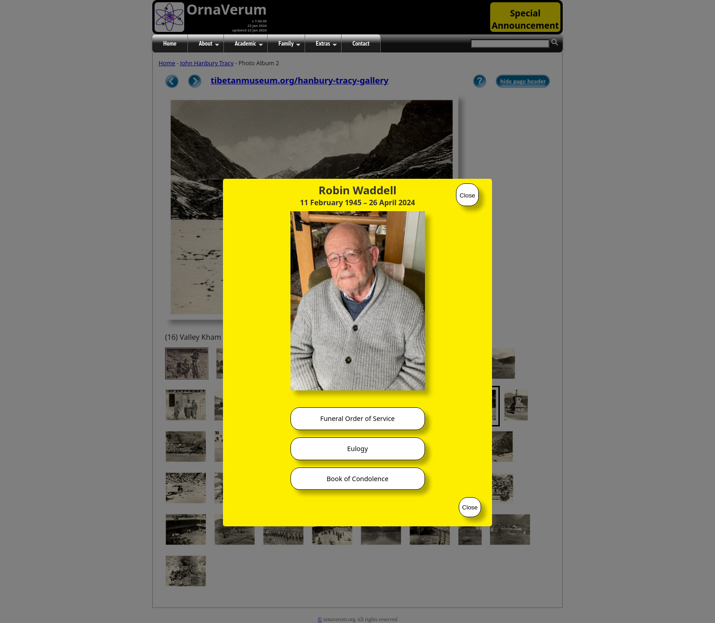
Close (467, 195)
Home (169, 43)
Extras (326, 43)
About (209, 43)
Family (290, 43)
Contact (360, 43)
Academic (249, 43)
